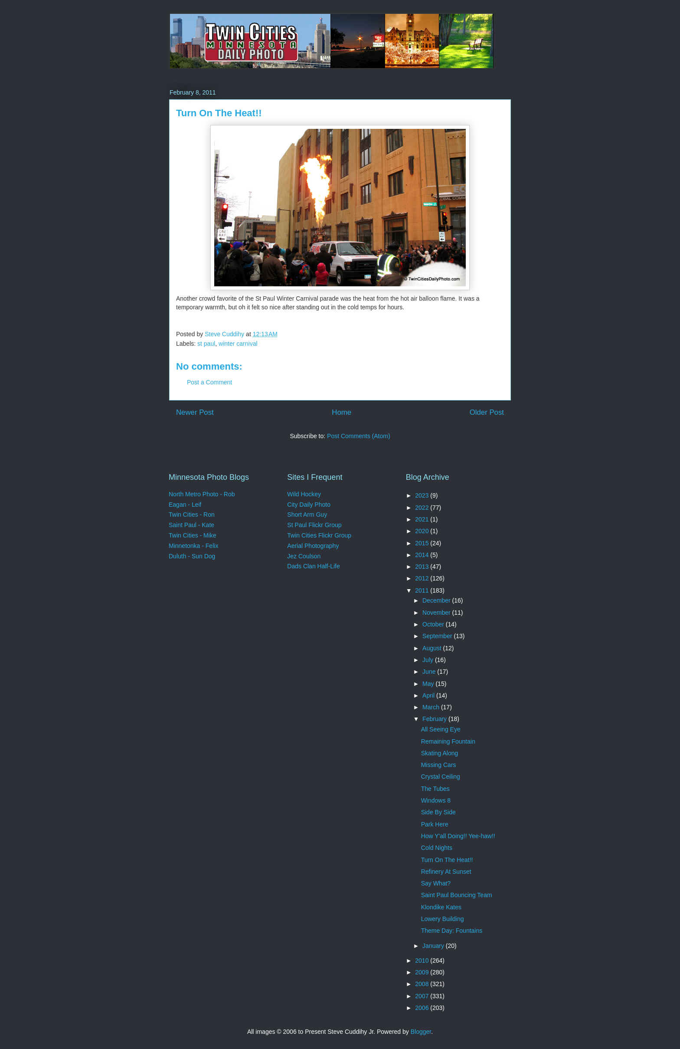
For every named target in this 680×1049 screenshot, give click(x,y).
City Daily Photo (308, 504)
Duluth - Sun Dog (192, 556)
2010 (422, 960)
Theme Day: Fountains (452, 930)
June (429, 671)
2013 (422, 566)
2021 (422, 519)
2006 (422, 1007)
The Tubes (435, 788)
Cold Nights (436, 847)
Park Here (434, 824)
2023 (422, 495)
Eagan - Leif (185, 504)
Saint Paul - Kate (191, 524)
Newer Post (195, 412)
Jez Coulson (303, 556)
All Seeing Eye (441, 729)
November (437, 612)
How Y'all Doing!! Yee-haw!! (458, 836)
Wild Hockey (304, 494)
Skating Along (439, 753)
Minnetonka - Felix (193, 545)
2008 (422, 983)
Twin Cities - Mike (192, 535)
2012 (422, 578)
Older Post (487, 412)
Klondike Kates (441, 907)
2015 (422, 543)
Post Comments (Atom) (358, 436)
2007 (422, 996)
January (434, 945)
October (434, 624)
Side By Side (438, 812)
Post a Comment (209, 382)
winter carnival (238, 343)
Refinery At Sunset (446, 871)
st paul (206, 343)
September (438, 636)
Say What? (436, 883)
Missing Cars (438, 764)
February (435, 718)
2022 (422, 507)
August (432, 648)
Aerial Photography (313, 545)
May (428, 683)
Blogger (421, 1031)
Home (341, 412)
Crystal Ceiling (440, 776)
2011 (422, 590)
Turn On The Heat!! (447, 859)
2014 (422, 554)
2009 (422, 972)
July (428, 659)
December (437, 600)
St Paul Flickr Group (314, 524)
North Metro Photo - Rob (202, 494)
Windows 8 (436, 800)
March (431, 707)
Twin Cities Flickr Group (319, 535)
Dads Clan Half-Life (313, 566)
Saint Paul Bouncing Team (456, 895)
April (429, 695)
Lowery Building (442, 918)
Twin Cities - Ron (192, 514)
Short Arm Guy (307, 514)
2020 (422, 531)
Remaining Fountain (448, 741)
